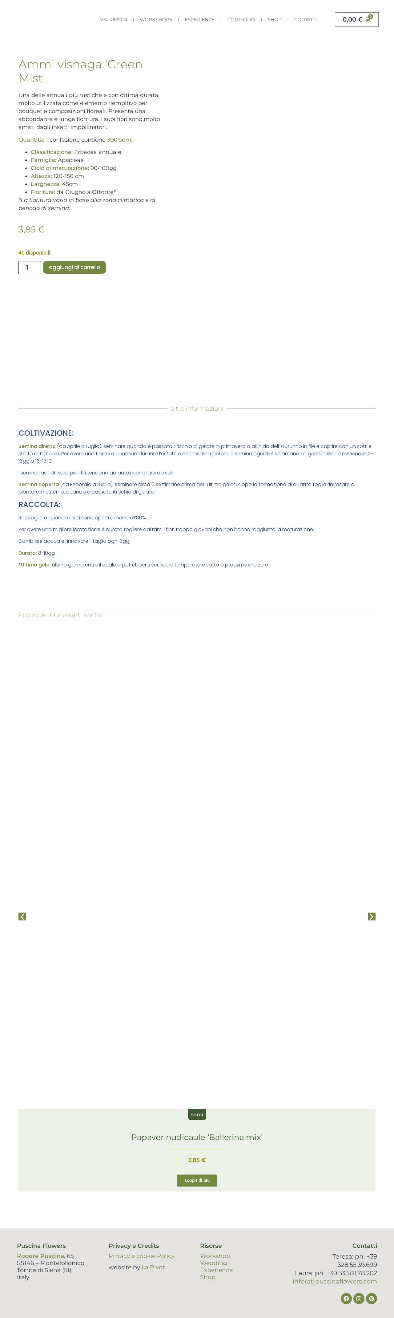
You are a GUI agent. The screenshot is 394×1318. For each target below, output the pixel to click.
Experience (216, 1270)
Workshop (215, 1256)
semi (197, 1115)
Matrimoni (113, 19)
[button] (22, 917)
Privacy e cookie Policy (142, 1256)
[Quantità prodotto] (29, 267)
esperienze (200, 19)
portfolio (241, 19)
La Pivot (153, 1267)
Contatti (305, 19)
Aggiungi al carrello (75, 267)
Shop (275, 19)
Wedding (213, 1263)
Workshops (156, 19)
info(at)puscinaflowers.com (335, 1281)
